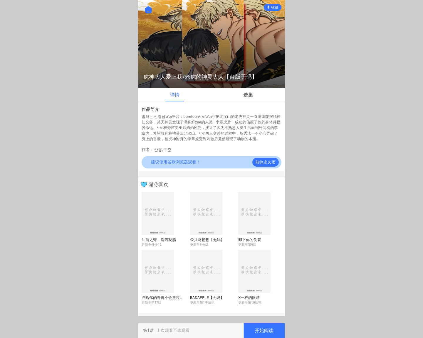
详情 (174, 95)
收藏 (272, 7)
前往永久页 (265, 162)
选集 (248, 95)
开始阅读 (264, 330)
